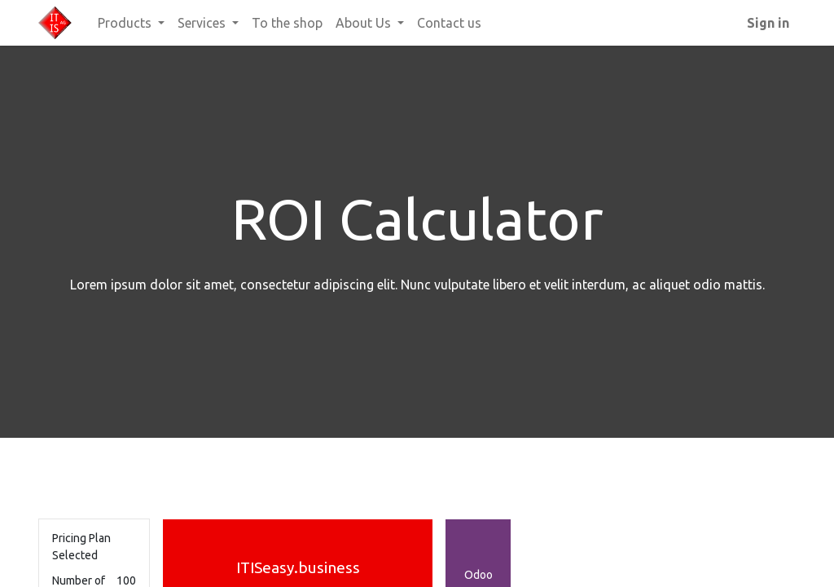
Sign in (768, 22)
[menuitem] (287, 23)
